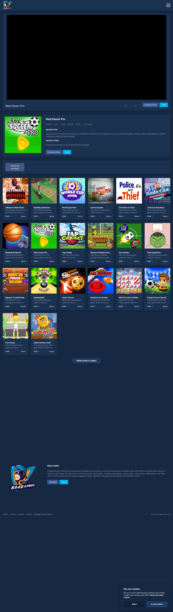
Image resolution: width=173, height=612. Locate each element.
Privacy (13, 514)
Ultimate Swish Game (14, 208)
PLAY (7, 216)
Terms (5, 514)
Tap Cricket (67, 253)
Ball (57, 124)
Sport (78, 124)
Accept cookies (157, 604)
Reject (134, 604)
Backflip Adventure (42, 208)
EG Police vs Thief (126, 208)
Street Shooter (97, 208)
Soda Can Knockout (155, 208)
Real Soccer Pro (40, 253)
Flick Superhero (154, 253)
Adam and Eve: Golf (42, 343)
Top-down (87, 124)
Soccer (80, 216)
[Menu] (168, 5)
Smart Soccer (68, 298)
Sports (49, 124)
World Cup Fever (69, 208)
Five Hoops (10, 343)
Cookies (20, 514)
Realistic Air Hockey (99, 298)
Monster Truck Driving (14, 298)
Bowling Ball (39, 298)
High (63, 124)
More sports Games (86, 361)
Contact (29, 514)
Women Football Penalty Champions (106, 253)
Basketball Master (13, 253)
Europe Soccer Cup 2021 (157, 298)
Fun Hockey (124, 253)
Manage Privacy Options (43, 514)
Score (70, 124)
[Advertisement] (86, 406)
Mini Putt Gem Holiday (128, 298)
